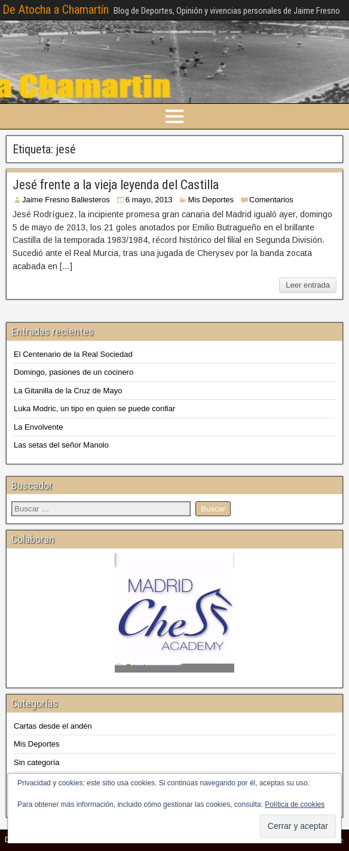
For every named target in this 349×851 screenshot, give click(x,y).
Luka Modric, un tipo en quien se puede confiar (94, 408)
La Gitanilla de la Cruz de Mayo (68, 390)
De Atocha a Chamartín (55, 9)
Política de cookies (294, 804)
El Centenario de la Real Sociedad (73, 354)
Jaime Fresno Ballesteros (66, 199)
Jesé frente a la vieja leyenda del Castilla (116, 184)
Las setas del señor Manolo (61, 444)
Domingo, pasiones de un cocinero (73, 372)
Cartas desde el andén (53, 726)
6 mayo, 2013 (149, 199)
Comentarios (271, 199)
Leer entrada (308, 284)
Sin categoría (37, 762)
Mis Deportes (211, 199)
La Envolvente (38, 427)
